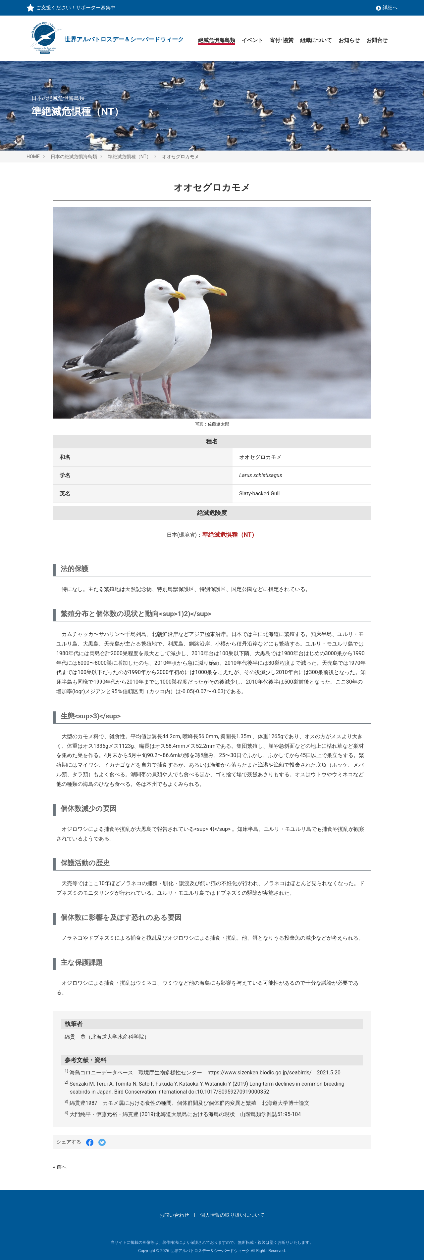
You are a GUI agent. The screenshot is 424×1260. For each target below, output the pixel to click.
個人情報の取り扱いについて (232, 1215)
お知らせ (349, 40)
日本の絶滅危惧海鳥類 (74, 156)
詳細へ (387, 8)
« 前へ (60, 1167)
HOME (33, 156)
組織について (316, 40)
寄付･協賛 (281, 40)
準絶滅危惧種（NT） (129, 156)
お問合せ (377, 40)
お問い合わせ (174, 1215)
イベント (252, 40)
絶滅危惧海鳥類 (216, 40)
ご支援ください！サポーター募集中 (76, 8)
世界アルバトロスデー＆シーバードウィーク (210, 1251)
